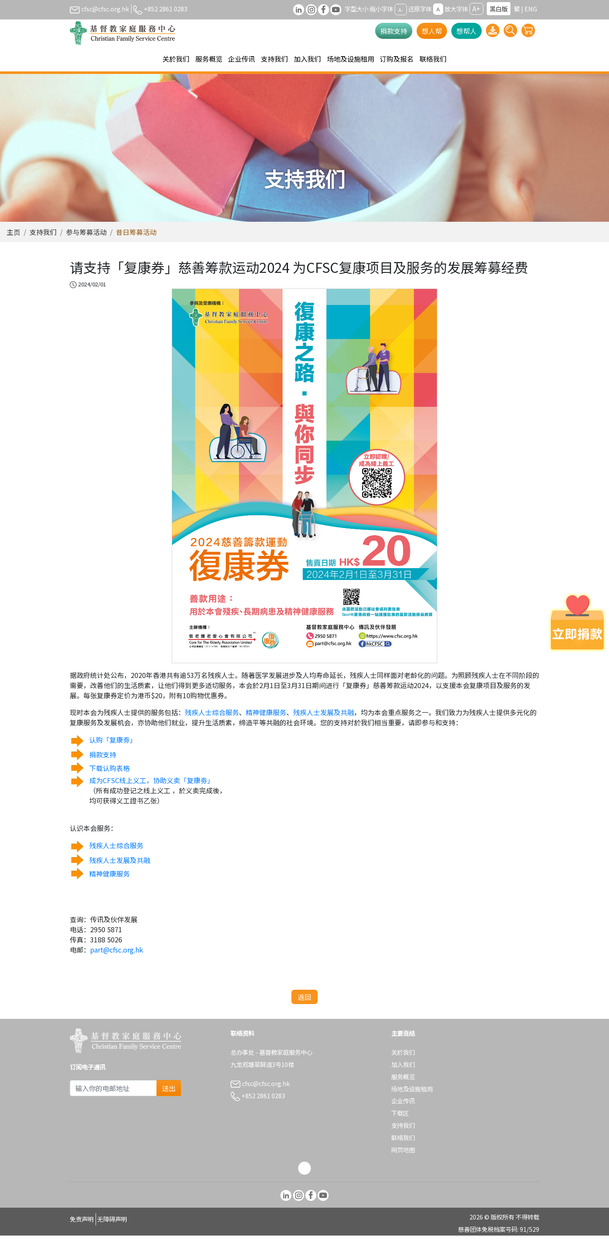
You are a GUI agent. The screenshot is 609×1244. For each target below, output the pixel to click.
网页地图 (403, 1158)
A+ (476, 8)
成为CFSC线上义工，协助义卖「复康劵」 (151, 789)
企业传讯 (403, 1109)
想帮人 (466, 31)
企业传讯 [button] (241, 59)
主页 (13, 240)
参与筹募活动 (86, 240)
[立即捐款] (577, 622)
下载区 (400, 1121)
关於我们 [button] (175, 59)
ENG (530, 8)
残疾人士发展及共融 (323, 721)
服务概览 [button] (208, 59)
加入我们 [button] (307, 59)
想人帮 (432, 31)
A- (400, 9)
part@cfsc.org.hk (116, 958)
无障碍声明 (112, 1227)
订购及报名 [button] (397, 59)
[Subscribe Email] (113, 1097)
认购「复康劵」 (113, 748)
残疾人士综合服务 (212, 721)
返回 (304, 1005)
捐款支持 (393, 31)
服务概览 (403, 1085)
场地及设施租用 (412, 1097)
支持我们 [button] (274, 59)
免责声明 (81, 1227)
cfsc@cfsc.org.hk (99, 8)
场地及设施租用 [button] (350, 59)
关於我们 (403, 1060)
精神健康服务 (266, 721)
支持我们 (43, 240)
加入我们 (403, 1072)
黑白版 (499, 8)
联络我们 (433, 59)
